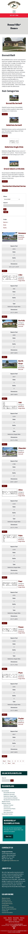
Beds (4, 225)
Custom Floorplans (7, 912)
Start (4, 761)
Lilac (20, 275)
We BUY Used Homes (8, 907)
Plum (20, 673)
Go (12, 780)
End (13, 763)
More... (4, 271)
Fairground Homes (22, 930)
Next (9, 763)
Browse (5, 114)
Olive (20, 490)
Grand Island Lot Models (14, 169)
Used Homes (5, 905)
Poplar (21, 718)
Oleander (22, 448)
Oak (20, 402)
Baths (5, 227)
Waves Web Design (18, 924)
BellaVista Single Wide (14, 147)
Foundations (7, 810)
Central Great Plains (9, 808)
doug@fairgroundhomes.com (10, 860)
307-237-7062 (14, 15)
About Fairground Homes (9, 909)
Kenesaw (22, 233)
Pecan (20, 627)
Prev (9, 761)
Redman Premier (8, 805)
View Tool (8, 836)
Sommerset (7, 807)
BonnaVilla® (5, 791)
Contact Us (5, 910)
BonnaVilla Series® (14, 103)
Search (4, 778)
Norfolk (21, 320)
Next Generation (8, 812)
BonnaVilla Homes (7, 902)
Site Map (18, 932)
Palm (20, 536)
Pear (20, 581)
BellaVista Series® (14, 125)
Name (5, 222)
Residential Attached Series (14, 186)
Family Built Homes (7, 814)
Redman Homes (6, 803)
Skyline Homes (6, 801)
